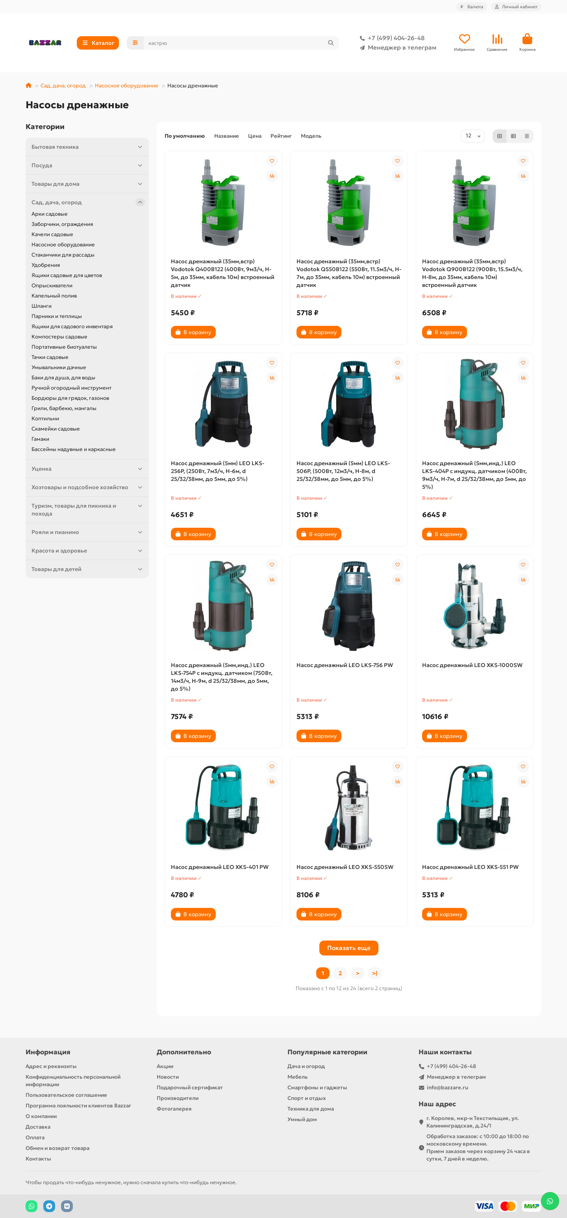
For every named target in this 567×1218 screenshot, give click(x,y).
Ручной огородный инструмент (71, 387)
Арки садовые (50, 214)
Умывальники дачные (59, 367)
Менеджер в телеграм (396, 47)
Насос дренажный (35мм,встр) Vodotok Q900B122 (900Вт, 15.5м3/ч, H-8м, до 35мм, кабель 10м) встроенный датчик (472, 273)
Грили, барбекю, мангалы (64, 408)
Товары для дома (88, 184)
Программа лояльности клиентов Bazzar (78, 1105)
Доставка (38, 1127)
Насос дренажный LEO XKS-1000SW (472, 665)
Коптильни (45, 418)
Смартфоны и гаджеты (317, 1087)
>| (375, 973)
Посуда (88, 165)
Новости (168, 1077)
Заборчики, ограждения (62, 224)
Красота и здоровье (88, 550)
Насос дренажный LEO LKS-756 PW (344, 665)
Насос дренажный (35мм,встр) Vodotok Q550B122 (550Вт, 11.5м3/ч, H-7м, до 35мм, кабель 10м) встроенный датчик (348, 273)
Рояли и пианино (88, 532)
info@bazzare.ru (447, 1087)
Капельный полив (54, 295)
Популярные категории (327, 1052)
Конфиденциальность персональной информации (73, 1081)
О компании (41, 1116)
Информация (48, 1052)
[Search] (241, 43)
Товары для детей (88, 569)
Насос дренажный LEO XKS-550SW (344, 867)
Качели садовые (52, 234)
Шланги (42, 306)
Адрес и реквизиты (51, 1066)
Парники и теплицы (57, 316)
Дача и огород (306, 1066)
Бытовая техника (88, 147)
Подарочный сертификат (190, 1087)
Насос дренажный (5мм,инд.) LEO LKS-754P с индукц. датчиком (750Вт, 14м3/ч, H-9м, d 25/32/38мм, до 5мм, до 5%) (221, 677)
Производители (177, 1098)
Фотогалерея (174, 1108)
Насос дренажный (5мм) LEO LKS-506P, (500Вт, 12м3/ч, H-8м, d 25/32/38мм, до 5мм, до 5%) (343, 471)
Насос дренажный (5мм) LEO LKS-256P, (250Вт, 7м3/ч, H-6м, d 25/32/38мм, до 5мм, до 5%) (217, 471)
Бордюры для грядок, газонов (70, 398)
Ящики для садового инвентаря (72, 326)
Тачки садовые (50, 357)
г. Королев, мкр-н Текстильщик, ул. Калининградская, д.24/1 (472, 1122)
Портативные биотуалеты (64, 347)
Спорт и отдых (306, 1098)
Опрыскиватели (52, 285)
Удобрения (46, 265)
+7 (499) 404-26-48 (390, 38)
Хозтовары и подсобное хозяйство (88, 487)
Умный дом (302, 1119)
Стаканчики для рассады (63, 254)
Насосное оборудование (126, 85)
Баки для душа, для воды (63, 377)
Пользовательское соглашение (66, 1095)
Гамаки (40, 439)
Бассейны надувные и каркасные (74, 449)
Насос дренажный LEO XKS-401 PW (220, 867)
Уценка (88, 469)
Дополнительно (184, 1052)
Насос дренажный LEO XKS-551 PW (470, 867)
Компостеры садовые (59, 336)
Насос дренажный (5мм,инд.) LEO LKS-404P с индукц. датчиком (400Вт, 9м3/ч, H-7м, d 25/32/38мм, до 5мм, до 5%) (474, 475)
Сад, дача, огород (63, 85)
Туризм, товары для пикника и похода (88, 509)
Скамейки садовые (56, 428)
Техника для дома (310, 1108)
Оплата (35, 1137)
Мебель (297, 1077)
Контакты (38, 1158)
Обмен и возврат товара (57, 1148)
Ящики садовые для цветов (67, 275)
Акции (165, 1066)
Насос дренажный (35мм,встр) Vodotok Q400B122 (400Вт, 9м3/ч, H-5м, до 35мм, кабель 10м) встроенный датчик (222, 273)
